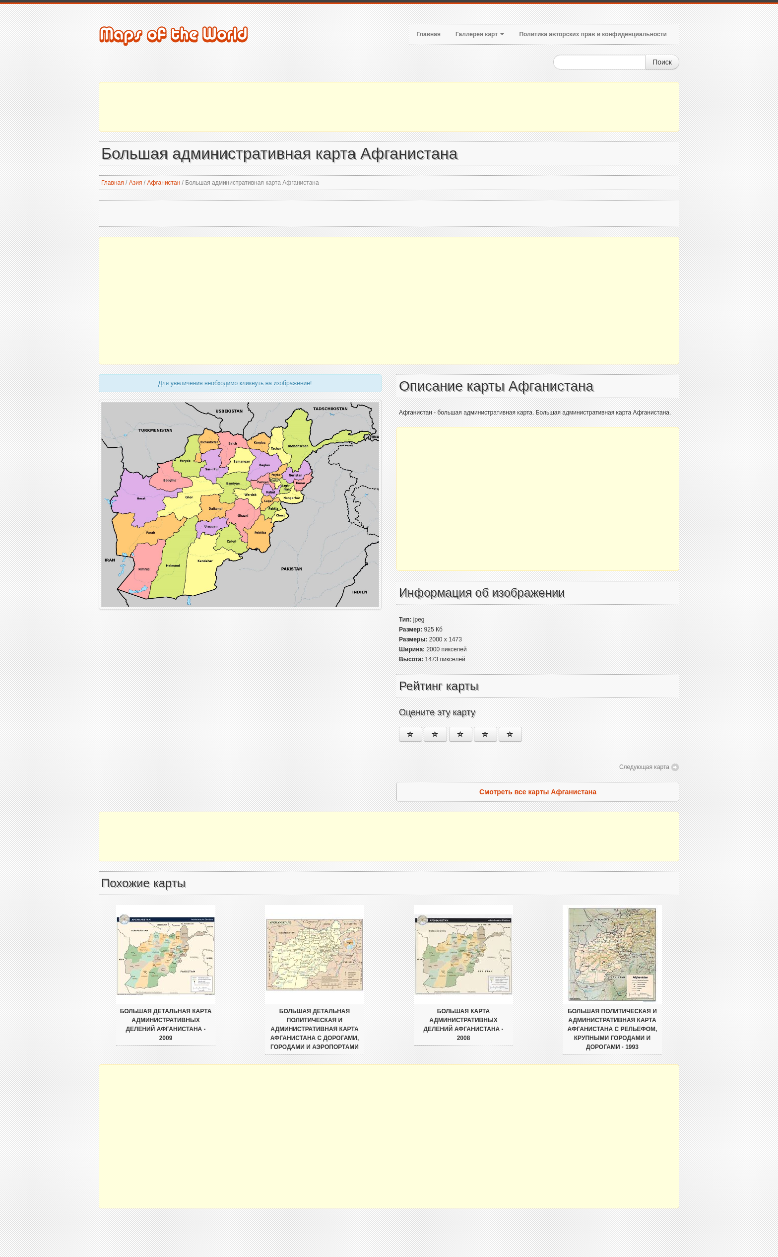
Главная (428, 34)
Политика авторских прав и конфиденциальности (593, 34)
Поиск (662, 62)
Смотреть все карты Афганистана (537, 792)
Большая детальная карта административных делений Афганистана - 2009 (166, 1025)
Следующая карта (644, 767)
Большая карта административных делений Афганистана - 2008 (463, 1025)
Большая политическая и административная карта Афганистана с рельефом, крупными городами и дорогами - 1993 (612, 1029)
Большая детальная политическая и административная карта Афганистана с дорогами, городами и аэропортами (314, 1029)
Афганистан (163, 182)
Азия (135, 182)
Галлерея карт (479, 34)
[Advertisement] (389, 106)
